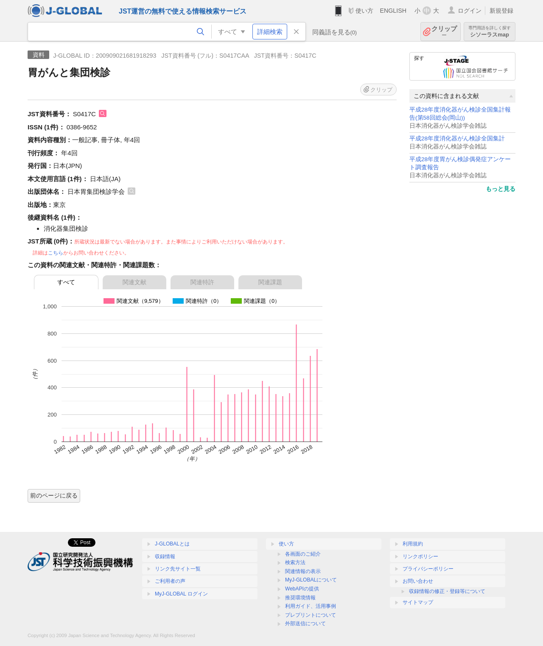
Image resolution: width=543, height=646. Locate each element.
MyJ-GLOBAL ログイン (181, 594)
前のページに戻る (54, 495)
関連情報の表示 (303, 571)
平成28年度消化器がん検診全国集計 (457, 138)
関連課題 (270, 282)
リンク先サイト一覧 (178, 569)
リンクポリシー (420, 556)
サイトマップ (418, 602)
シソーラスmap (489, 31)
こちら (55, 253)
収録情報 (165, 556)
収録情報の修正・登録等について (447, 591)
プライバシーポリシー (428, 569)
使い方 (364, 10)
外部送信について (305, 623)
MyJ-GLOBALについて (311, 580)
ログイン (469, 10)
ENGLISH (393, 10)
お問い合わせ (418, 581)
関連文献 (134, 282)
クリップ (444, 31)
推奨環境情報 (300, 598)
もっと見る (500, 188)
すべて (66, 282)
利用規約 (413, 544)
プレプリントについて (310, 615)
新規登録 (501, 10)
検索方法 (295, 562)
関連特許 (202, 282)
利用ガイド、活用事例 (310, 606)
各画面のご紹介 (303, 554)
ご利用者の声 (170, 581)
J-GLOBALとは (172, 544)
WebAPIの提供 (302, 589)
